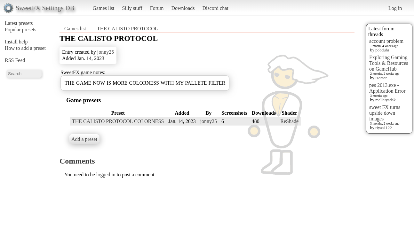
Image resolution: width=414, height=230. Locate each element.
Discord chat (215, 8)
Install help (16, 41)
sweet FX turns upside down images (384, 112)
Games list (104, 8)
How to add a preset (25, 48)
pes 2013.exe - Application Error (387, 88)
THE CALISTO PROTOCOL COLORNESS (118, 121)
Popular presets (20, 29)
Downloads (183, 8)
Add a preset (84, 139)
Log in (395, 8)
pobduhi (382, 50)
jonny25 (105, 52)
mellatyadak (385, 99)
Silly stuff (132, 8)
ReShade (289, 121)
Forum (157, 8)
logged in (105, 174)
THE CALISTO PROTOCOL (127, 28)
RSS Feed (15, 60)
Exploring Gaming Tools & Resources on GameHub (388, 63)
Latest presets (19, 23)
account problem (386, 41)
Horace (381, 77)
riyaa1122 (383, 127)
